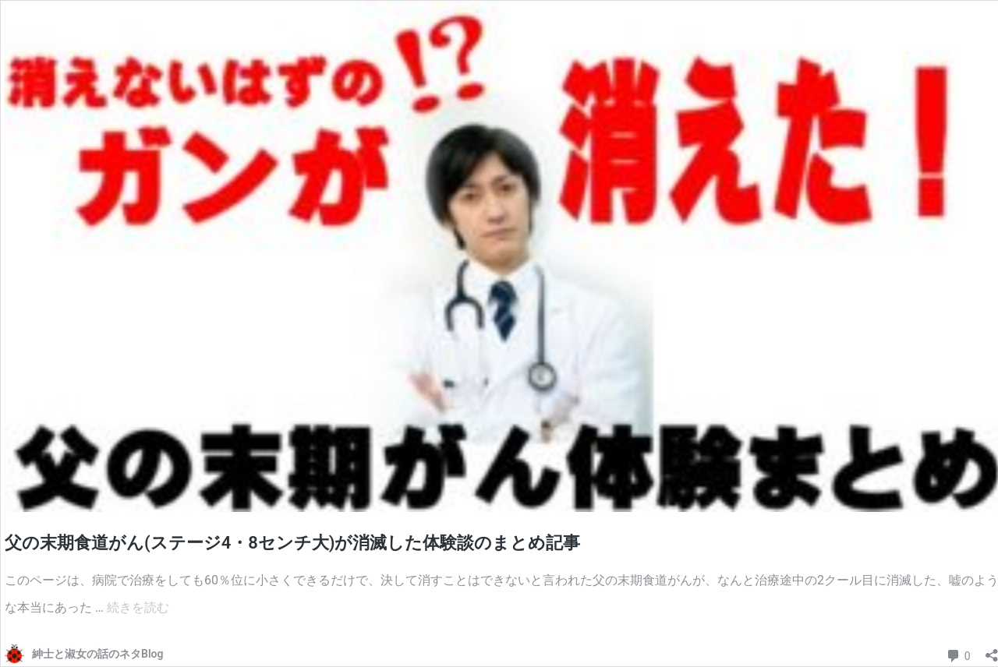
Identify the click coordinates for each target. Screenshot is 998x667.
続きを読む (138, 607)
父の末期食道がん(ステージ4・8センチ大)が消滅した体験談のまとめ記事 (293, 542)
